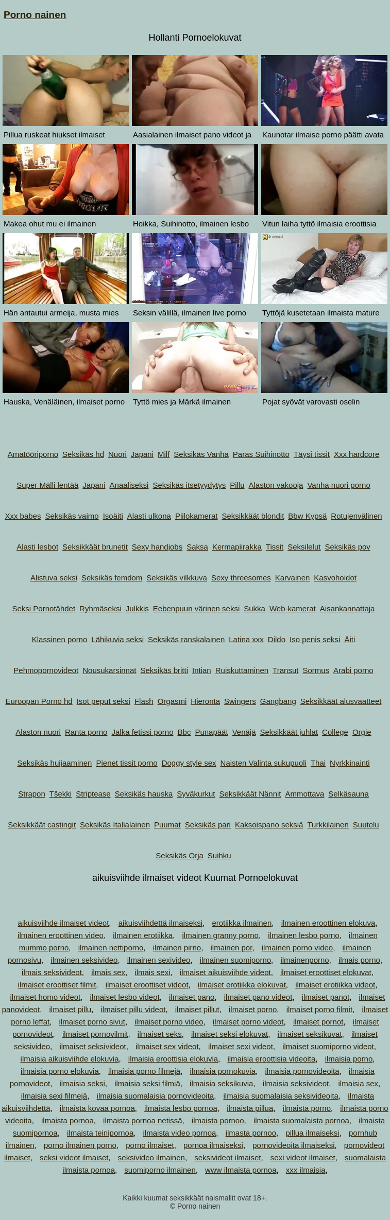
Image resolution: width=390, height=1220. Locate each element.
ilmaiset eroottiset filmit (57, 984)
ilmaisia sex (358, 1083)
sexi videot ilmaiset (302, 1157)
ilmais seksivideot (52, 972)
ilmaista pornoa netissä (142, 1120)
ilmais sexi (152, 972)
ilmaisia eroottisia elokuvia (173, 1058)
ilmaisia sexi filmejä (54, 1095)
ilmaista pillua (250, 1108)
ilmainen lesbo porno (303, 935)
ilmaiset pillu (70, 1009)
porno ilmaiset (150, 1145)
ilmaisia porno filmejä (144, 1071)
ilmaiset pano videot (258, 997)
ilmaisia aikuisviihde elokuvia (70, 1058)
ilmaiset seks (160, 1034)
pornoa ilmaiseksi (213, 1145)
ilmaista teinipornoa (100, 1132)
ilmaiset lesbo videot (125, 997)
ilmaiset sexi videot (240, 1046)
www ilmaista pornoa (240, 1169)
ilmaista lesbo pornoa (180, 1108)
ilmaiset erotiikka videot (335, 984)
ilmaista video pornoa (179, 1132)
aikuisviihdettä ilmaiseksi (160, 922)
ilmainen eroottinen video (61, 935)
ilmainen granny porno (220, 935)
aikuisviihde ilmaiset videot (63, 922)
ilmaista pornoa (67, 1120)
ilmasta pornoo (251, 1132)
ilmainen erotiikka (143, 935)
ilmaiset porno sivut (92, 1021)
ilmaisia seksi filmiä (147, 1083)
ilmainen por (231, 947)
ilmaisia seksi (82, 1083)
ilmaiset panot (326, 997)
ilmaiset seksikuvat (310, 1034)
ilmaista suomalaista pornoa (301, 1120)
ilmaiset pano (191, 997)
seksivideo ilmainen (151, 1157)
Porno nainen (35, 14)
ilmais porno (359, 960)
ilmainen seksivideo (83, 960)
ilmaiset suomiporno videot (328, 1046)
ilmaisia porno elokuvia (60, 1071)
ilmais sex (108, 972)
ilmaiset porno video (168, 1021)
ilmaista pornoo (218, 1120)
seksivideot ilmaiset (227, 1157)
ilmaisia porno (349, 1058)
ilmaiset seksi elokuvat (229, 1034)
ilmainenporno (304, 960)
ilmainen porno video (297, 947)
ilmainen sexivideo (159, 960)
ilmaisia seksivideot (296, 1083)
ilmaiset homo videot (45, 997)
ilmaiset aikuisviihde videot (225, 972)
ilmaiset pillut (197, 1009)
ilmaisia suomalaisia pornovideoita (155, 1095)
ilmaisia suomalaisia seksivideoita (281, 1095)
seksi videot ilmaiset (74, 1157)
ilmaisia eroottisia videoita (271, 1058)
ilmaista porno (307, 1108)
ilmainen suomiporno (235, 960)
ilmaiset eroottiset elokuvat (325, 972)
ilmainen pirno (177, 947)
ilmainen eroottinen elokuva (328, 922)
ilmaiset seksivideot (92, 1046)
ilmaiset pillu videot (133, 1009)
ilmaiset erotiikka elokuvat (242, 984)
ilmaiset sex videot (167, 1046)
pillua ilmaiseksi (312, 1132)
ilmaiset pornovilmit (95, 1034)
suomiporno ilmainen (159, 1169)
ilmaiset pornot (318, 1021)
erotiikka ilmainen (242, 922)
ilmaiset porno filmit (319, 1009)
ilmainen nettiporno (111, 947)
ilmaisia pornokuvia (223, 1071)
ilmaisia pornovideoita (302, 1071)
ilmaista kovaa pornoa (97, 1108)
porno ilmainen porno (80, 1145)
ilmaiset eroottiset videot (147, 984)
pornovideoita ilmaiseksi (293, 1145)
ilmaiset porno (253, 1009)
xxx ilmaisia (306, 1169)
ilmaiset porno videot (248, 1021)
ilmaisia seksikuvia (221, 1083)
